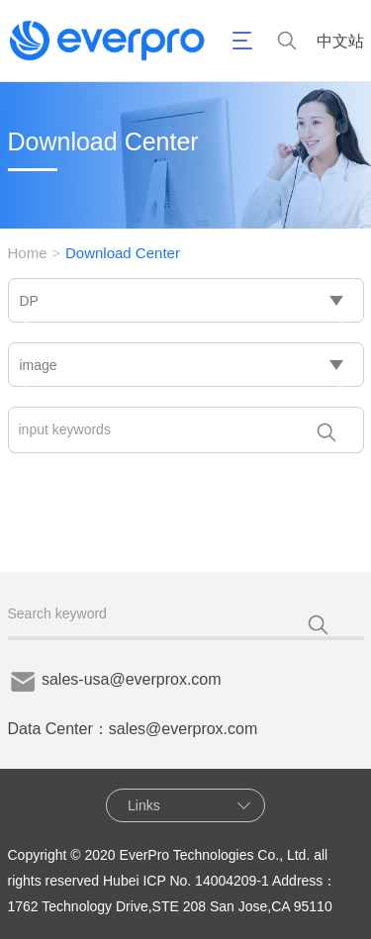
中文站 (340, 41)
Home (27, 252)
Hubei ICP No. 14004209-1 (186, 881)
